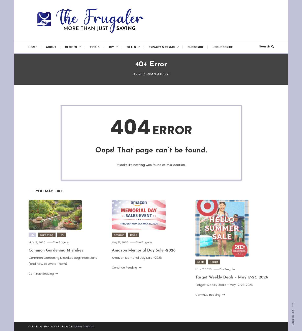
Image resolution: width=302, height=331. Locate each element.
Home (32, 47)
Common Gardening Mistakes (57, 255)
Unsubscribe (222, 47)
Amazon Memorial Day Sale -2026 (145, 255)
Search (266, 46)
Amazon (119, 240)
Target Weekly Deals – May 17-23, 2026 (233, 283)
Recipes (71, 47)
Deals (131, 47)
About (51, 47)
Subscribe (196, 47)
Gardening (47, 240)
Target (214, 267)
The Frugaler (63, 247)
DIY (111, 47)
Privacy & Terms (162, 47)
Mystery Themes (83, 326)
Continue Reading (43, 279)
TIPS (93, 47)
